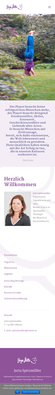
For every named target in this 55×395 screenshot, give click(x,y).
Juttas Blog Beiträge (14, 281)
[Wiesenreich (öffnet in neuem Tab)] (10, 268)
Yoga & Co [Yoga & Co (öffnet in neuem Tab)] (9, 262)
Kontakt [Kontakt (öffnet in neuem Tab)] (8, 286)
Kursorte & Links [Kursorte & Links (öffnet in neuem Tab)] (12, 292)
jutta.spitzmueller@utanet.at (21, 330)
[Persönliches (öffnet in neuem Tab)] (10, 255)
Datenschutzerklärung (31, 392)
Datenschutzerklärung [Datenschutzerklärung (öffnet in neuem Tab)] (15, 298)
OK (17, 392)
